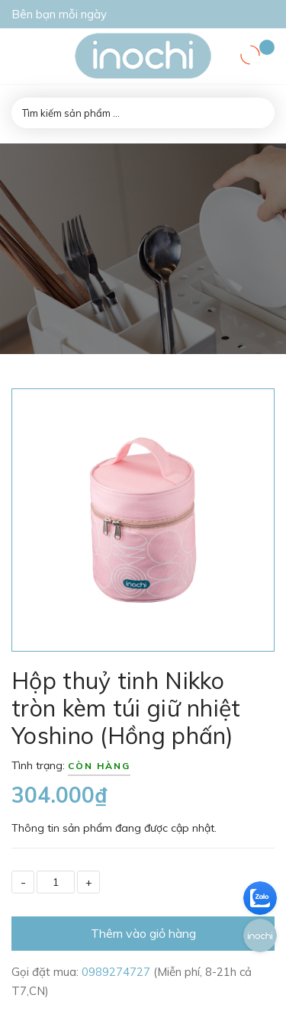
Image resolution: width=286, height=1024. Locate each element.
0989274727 (117, 971)
